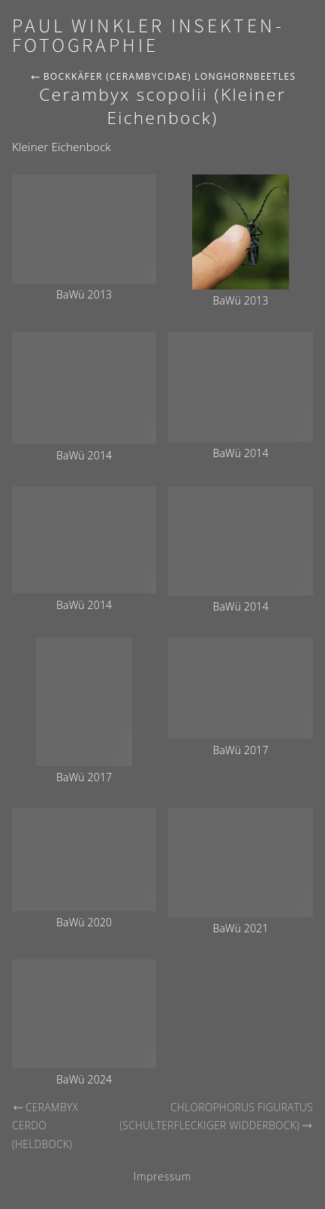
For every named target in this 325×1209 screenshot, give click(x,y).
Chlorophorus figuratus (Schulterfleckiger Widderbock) (216, 1116)
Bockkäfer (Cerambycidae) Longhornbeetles (163, 76)
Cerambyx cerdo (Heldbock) (45, 1125)
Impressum (162, 1176)
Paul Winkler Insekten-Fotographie (148, 35)
